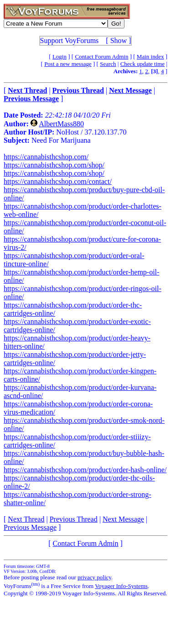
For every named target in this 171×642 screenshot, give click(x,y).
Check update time (142, 63)
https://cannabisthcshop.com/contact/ (58, 181)
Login (59, 56)
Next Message (123, 519)
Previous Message (30, 527)
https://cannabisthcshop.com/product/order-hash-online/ (85, 470)
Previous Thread (74, 519)
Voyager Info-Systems (121, 586)
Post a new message (68, 63)
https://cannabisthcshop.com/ (46, 157)
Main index (150, 56)
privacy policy (94, 577)
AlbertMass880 (61, 124)
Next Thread (26, 519)
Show (118, 40)
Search (108, 63)
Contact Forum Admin (101, 56)
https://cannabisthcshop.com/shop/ (54, 165)
